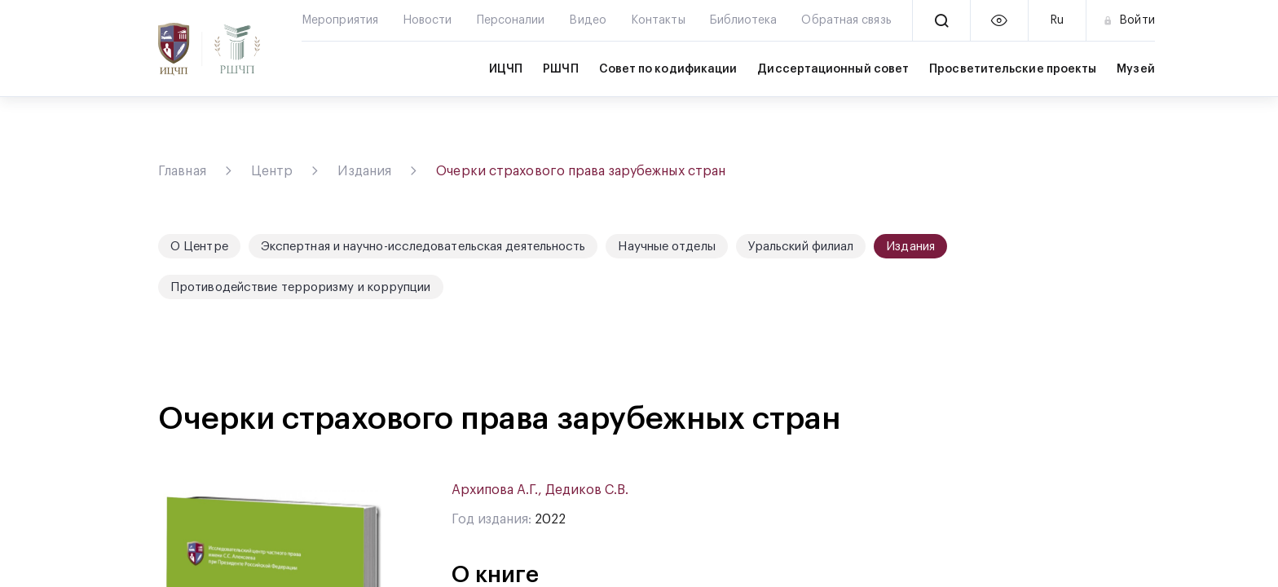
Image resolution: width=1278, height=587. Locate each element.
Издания (364, 171)
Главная (182, 171)
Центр (272, 171)
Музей (1135, 69)
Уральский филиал (801, 247)
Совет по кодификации (668, 69)
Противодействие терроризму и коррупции (300, 287)
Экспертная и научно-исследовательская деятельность (423, 247)
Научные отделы (666, 247)
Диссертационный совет (833, 69)
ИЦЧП (505, 69)
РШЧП (560, 69)
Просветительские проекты (1012, 69)
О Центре (199, 247)
